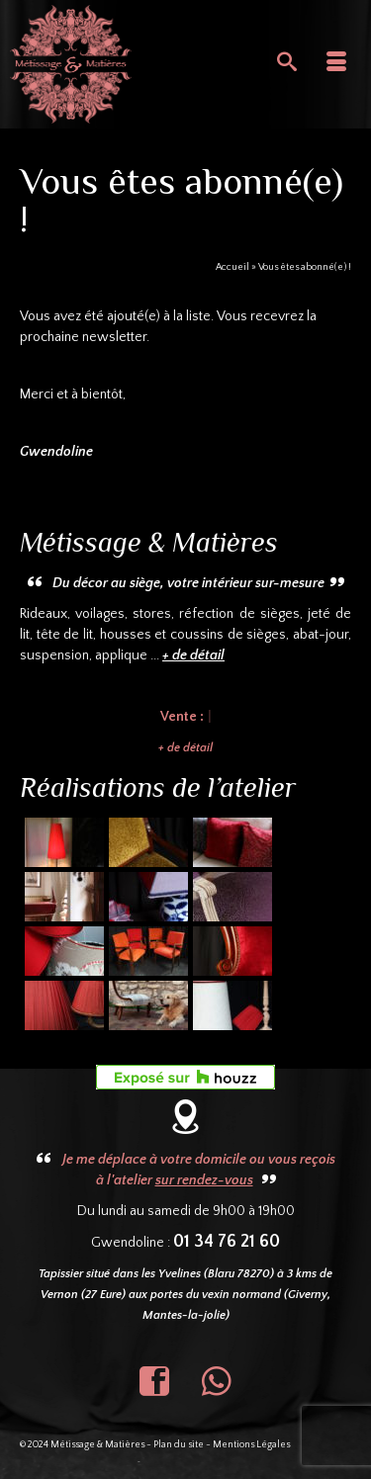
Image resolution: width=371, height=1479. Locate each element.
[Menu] (336, 64)
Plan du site (178, 1444)
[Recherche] (287, 64)
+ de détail (185, 747)
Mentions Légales (251, 1444)
